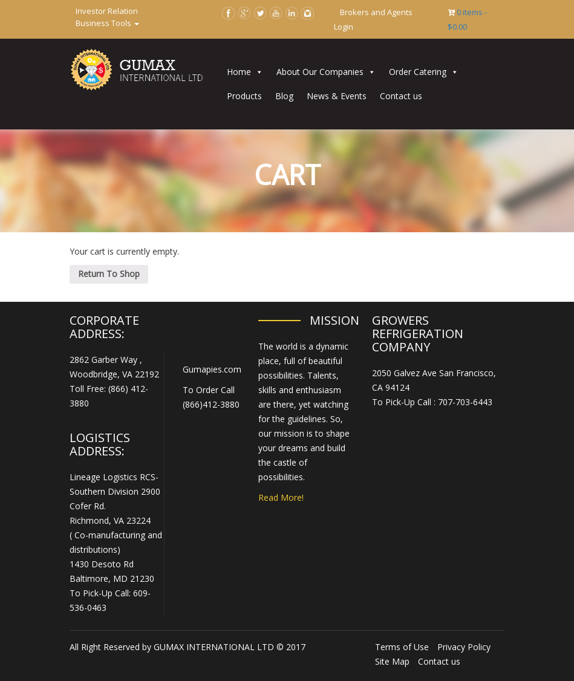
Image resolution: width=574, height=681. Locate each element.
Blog (284, 96)
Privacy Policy (464, 647)
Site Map (392, 661)
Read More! (281, 497)
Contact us (401, 96)
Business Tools (107, 23)
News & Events (337, 96)
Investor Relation (107, 10)
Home (239, 71)
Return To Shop (109, 273)
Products (244, 96)
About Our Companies (320, 71)
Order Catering (417, 71)
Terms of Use (402, 647)
